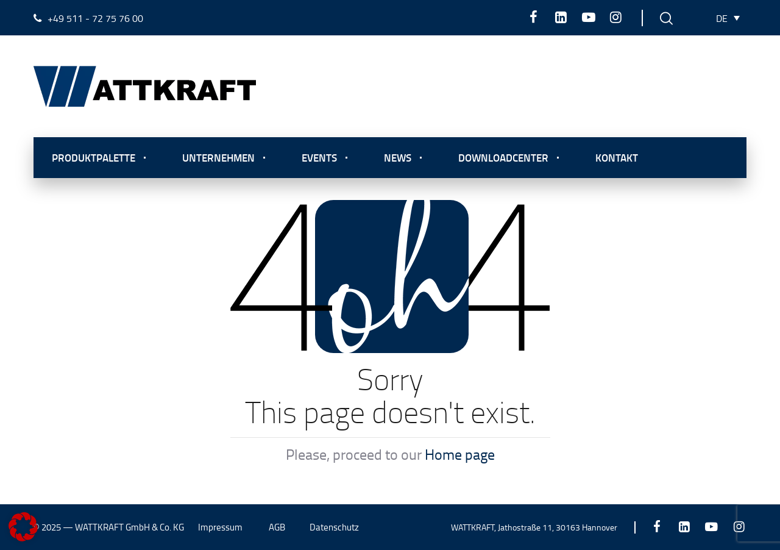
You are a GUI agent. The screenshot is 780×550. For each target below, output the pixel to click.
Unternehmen (218, 157)
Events (319, 157)
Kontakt (616, 157)
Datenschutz (334, 527)
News (397, 157)
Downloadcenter (503, 157)
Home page (460, 454)
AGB (277, 527)
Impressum (220, 527)
